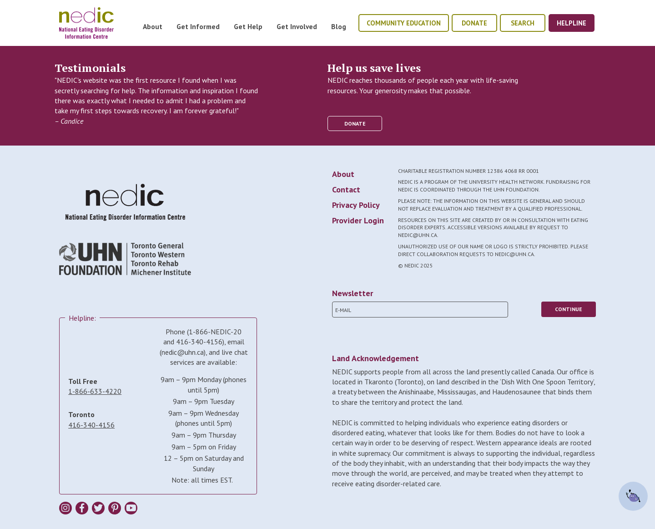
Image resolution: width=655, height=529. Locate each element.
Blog (338, 26)
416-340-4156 (91, 424)
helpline (571, 23)
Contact (346, 189)
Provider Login (358, 220)
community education (404, 23)
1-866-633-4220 (94, 391)
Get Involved (297, 26)
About (152, 26)
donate (474, 23)
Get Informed (198, 26)
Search (522, 23)
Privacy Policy (356, 205)
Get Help (248, 26)
